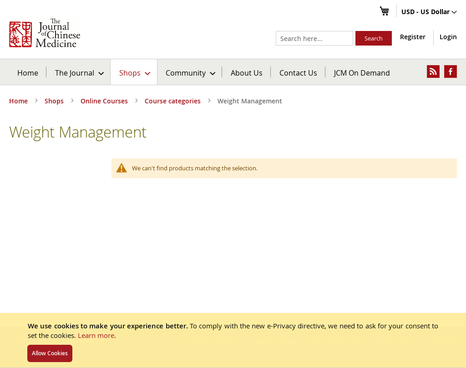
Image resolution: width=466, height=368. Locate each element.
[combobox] (314, 38)
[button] (429, 12)
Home (27, 72)
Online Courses (105, 101)
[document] (233, 340)
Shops (55, 101)
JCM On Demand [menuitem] (362, 72)
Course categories (174, 101)
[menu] (233, 72)
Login (448, 36)
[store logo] (44, 32)
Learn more (96, 335)
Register (412, 36)
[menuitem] (79, 71)
